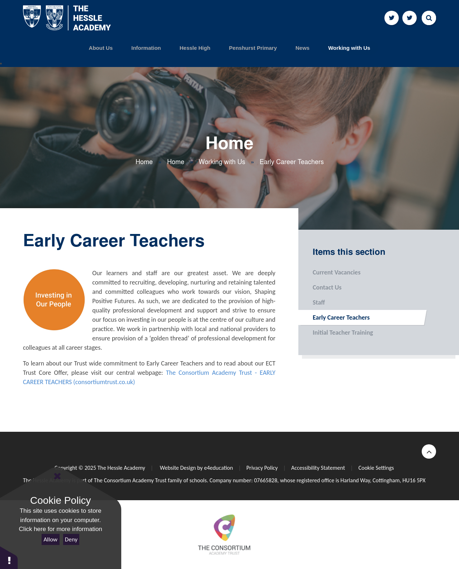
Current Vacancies (329, 272)
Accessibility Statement (318, 467)
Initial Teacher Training (335, 332)
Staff (311, 302)
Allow (51, 539)
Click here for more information (60, 529)
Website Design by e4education (195, 467)
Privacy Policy (262, 467)
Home (144, 161)
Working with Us (222, 161)
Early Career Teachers (292, 161)
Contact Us (319, 287)
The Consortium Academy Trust (130, 480)
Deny (71, 539)
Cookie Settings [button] (376, 467)
